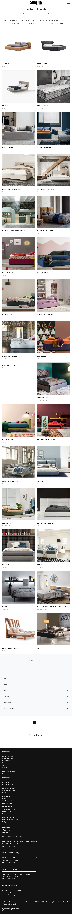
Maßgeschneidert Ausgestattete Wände (15, 824)
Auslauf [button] (6, 696)
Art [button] (5, 666)
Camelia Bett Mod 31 (45, 314)
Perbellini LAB (6, 811)
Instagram (6, 832)
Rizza (4, 799)
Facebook (6, 830)
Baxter (4, 66)
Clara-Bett (7, 64)
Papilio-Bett (42, 64)
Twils (39, 233)
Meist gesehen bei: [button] (11, 708)
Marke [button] (6, 672)
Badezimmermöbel (8, 772)
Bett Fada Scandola (45, 189)
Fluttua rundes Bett (10, 365)
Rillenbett (6, 607)
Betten (38, 14)
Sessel (4, 767)
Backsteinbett (43, 481)
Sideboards (6, 761)
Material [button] (7, 684)
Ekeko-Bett (6, 565)
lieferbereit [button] (8, 702)
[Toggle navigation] (68, 3)
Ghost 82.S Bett (43, 106)
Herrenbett (6, 106)
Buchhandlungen (8, 756)
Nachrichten (6, 793)
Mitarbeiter (6, 813)
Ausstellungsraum (8, 790)
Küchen (4, 754)
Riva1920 (5, 651)
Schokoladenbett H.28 (11, 481)
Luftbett (40, 648)
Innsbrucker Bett (44, 147)
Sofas (4, 765)
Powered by (10, 909)
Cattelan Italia (42, 400)
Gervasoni (40, 108)
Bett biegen (6, 523)
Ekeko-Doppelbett (9, 356)
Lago (4, 368)
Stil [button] (5, 678)
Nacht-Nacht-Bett (10, 648)
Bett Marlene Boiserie (45, 523)
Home (24, 14)
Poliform (5, 108)
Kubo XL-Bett (7, 147)
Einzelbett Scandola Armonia (14, 231)
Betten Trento (45, 14)
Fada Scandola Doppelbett (13, 189)
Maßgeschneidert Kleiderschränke (13, 822)
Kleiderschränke (7, 782)
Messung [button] (7, 690)
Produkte (31, 14)
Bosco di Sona (7, 803)
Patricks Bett (42, 398)
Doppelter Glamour (45, 231)
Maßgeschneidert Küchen (10, 819)
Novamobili (41, 484)
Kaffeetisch (6, 774)
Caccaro (5, 609)
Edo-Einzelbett (43, 356)
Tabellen (5, 763)
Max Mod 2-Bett (9, 273)
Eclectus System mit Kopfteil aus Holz (53, 607)
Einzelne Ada (7, 314)
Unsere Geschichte (8, 809)
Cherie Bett (41, 565)
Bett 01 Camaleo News (46, 440)
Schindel (5, 192)
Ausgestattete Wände (9, 758)
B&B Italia (40, 66)
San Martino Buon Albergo (11, 801)
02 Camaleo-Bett (9, 440)
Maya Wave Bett (43, 273)
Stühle (4, 769)
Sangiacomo (41, 567)
